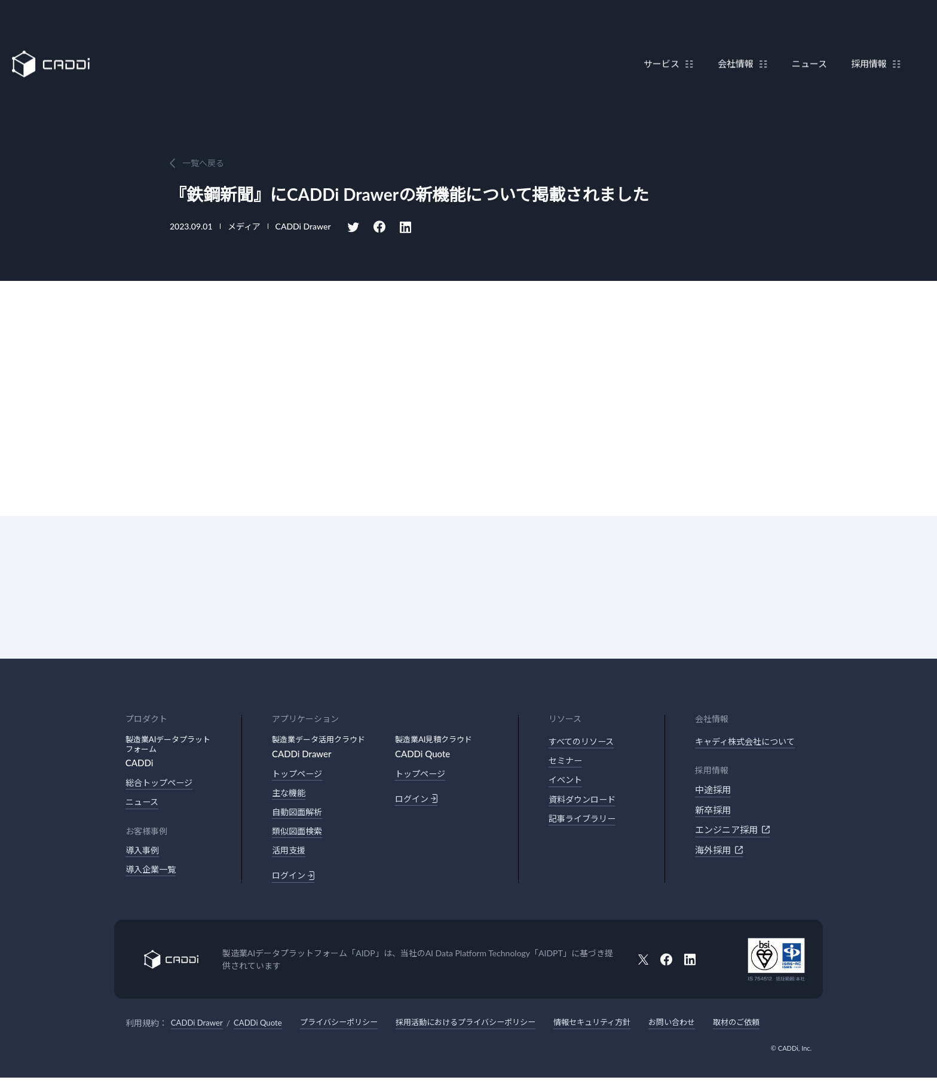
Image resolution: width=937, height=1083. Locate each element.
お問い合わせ (703, 1028)
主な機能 (290, 793)
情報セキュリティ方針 (618, 1028)
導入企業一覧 (152, 872)
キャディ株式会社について (748, 741)
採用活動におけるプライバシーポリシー (483, 1028)
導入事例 (143, 851)
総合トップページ (161, 783)
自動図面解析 (299, 814)
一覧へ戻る (203, 163)
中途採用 (713, 790)
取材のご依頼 (771, 1028)
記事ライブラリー (584, 821)
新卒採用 (713, 810)
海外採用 (719, 850)
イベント (566, 781)
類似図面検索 (299, 833)
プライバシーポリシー (348, 1028)
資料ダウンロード (584, 802)
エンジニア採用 (732, 830)
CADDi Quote (263, 1028)
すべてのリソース (583, 741)
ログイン (294, 879)
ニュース (803, 37)
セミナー (566, 762)
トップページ (299, 774)
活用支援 (290, 854)
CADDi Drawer (198, 1028)
